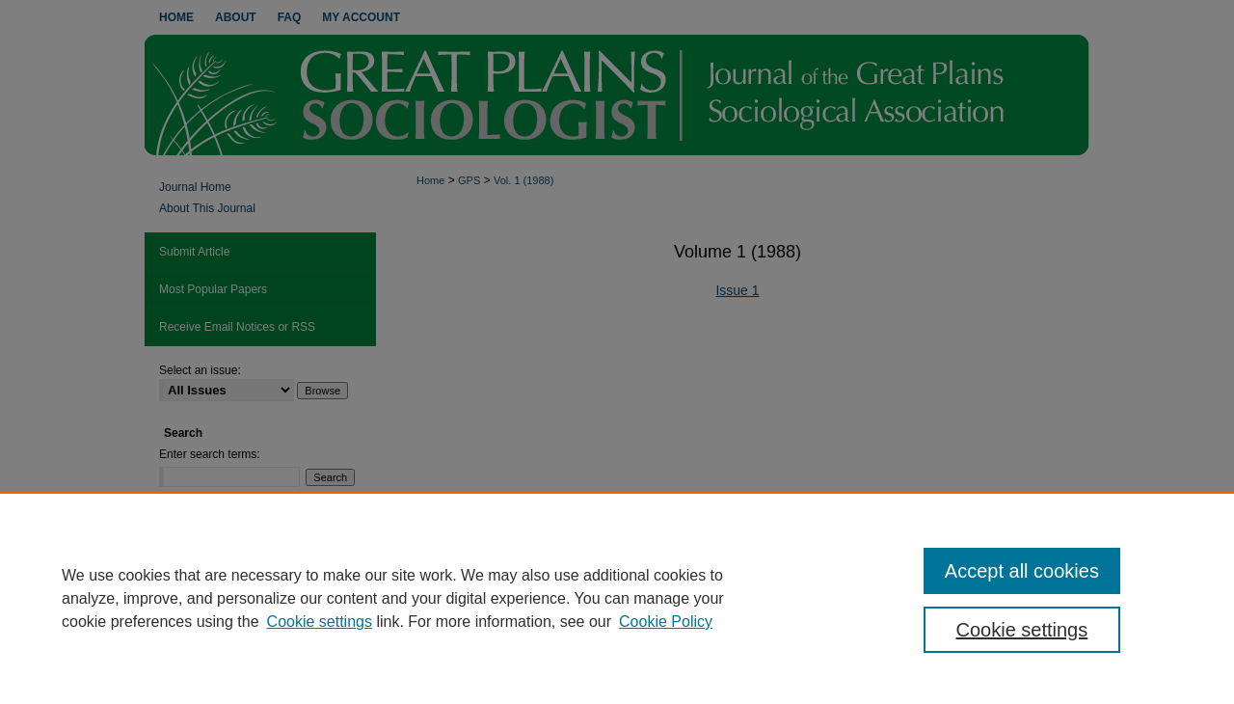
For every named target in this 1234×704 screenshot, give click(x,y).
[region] (617, 598)
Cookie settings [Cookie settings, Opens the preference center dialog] (1022, 629)
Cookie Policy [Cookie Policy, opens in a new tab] (665, 621)
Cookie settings (319, 621)
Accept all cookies (1022, 571)
